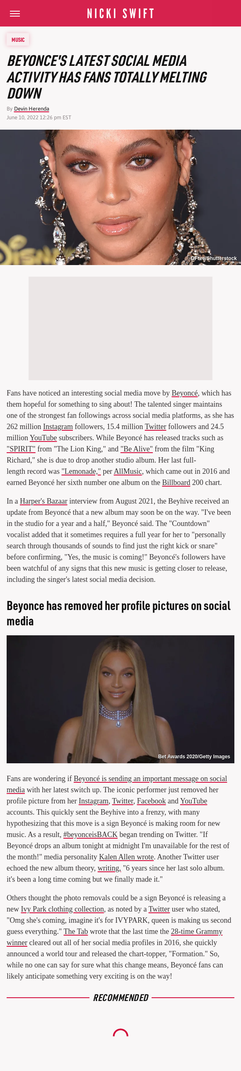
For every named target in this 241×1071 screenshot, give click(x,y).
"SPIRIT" (21, 449)
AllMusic (128, 471)
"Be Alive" (137, 449)
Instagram (58, 426)
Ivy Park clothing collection (62, 909)
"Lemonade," (81, 471)
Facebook (151, 801)
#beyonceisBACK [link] (90, 834)
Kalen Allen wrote (126, 857)
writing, (109, 868)
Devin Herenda (31, 109)
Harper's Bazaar (43, 501)
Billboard (176, 482)
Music (18, 39)
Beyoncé (184, 393)
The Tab (76, 931)
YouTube (43, 438)
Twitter (155, 426)
